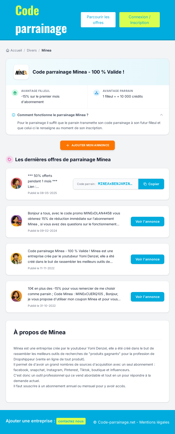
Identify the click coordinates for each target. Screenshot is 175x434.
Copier (151, 184)
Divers (32, 50)
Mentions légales (154, 422)
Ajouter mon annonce (87, 145)
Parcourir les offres (98, 19)
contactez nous (71, 421)
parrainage (41, 18)
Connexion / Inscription (140, 19)
